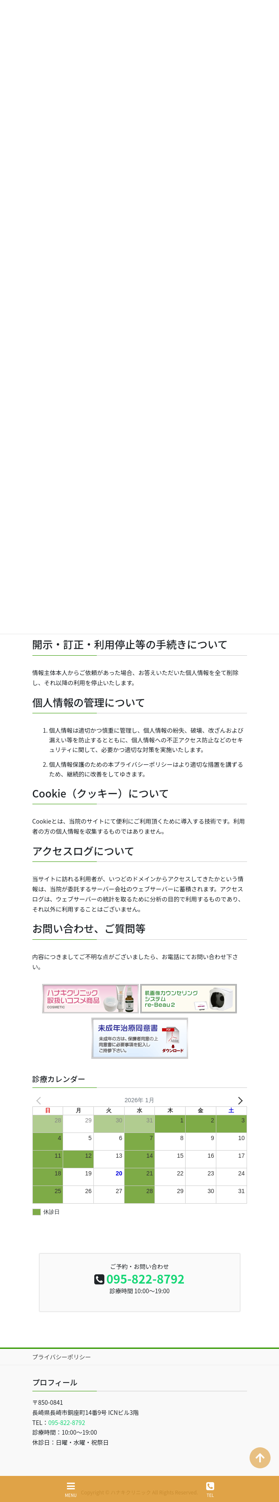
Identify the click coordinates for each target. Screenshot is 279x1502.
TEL (210, 1489)
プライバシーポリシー (61, 1348)
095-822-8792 (145, 1270)
